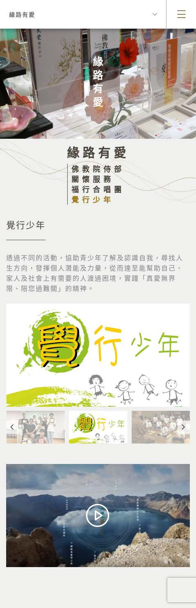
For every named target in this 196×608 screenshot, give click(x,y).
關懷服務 (92, 179)
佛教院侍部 (98, 169)
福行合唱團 (98, 189)
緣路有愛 (83, 14)
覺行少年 (92, 199)
